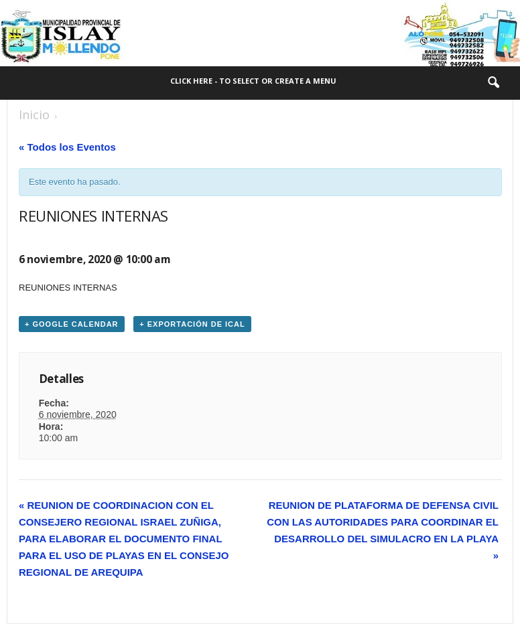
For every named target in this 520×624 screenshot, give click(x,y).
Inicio (34, 114)
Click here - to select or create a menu (253, 81)
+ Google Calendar (72, 324)
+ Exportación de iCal (192, 324)
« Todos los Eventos (67, 147)
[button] (493, 83)
